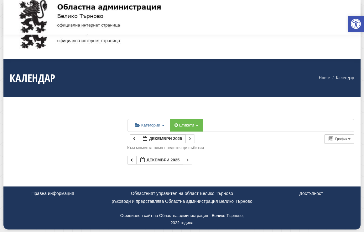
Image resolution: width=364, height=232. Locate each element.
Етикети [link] (186, 125)
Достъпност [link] (311, 193)
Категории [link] (149, 125)
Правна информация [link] (53, 193)
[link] (356, 24)
